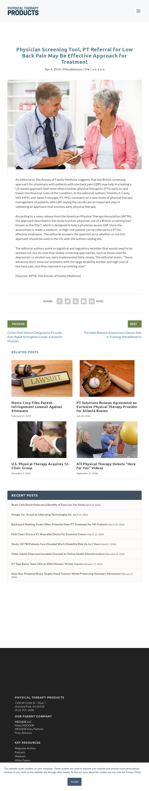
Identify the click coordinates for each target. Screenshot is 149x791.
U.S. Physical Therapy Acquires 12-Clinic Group (40, 466)
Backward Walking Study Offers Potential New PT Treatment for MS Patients (59, 524)
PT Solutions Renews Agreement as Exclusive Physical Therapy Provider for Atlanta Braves (107, 407)
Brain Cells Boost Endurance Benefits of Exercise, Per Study (48, 504)
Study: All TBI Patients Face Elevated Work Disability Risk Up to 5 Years (55, 544)
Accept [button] (74, 781)
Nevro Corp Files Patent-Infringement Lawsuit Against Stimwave (36, 407)
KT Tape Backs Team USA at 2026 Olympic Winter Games (47, 564)
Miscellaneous (73, 69)
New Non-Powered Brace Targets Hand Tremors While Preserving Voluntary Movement (65, 573)
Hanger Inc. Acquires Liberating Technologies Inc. (41, 514)
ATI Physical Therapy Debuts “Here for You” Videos (106, 466)
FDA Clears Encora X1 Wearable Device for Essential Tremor (49, 534)
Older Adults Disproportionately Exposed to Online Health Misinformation (58, 553)
